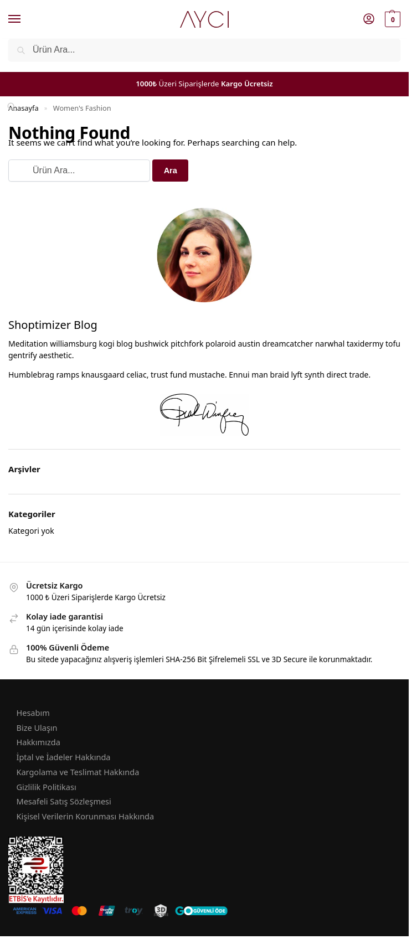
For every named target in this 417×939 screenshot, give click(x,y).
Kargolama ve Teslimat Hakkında (78, 771)
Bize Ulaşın (37, 727)
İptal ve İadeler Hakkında (64, 756)
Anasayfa (23, 108)
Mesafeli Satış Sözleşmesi (64, 801)
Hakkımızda (38, 741)
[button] (391, 19)
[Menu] (25, 19)
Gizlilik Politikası (46, 786)
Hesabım (33, 712)
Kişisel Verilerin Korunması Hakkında (86, 816)
